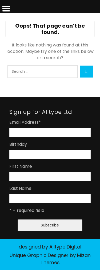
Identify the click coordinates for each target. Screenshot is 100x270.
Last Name (20, 188)
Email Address (25, 122)
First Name (20, 166)
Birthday (18, 144)
